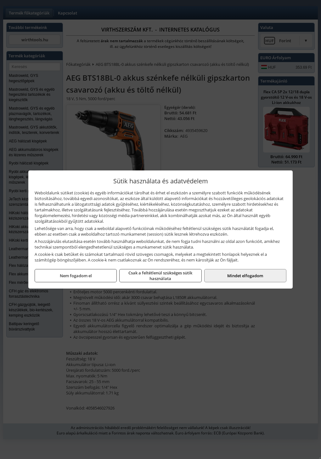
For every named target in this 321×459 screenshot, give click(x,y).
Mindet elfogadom (245, 275)
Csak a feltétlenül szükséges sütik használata (160, 275)
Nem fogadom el (76, 275)
